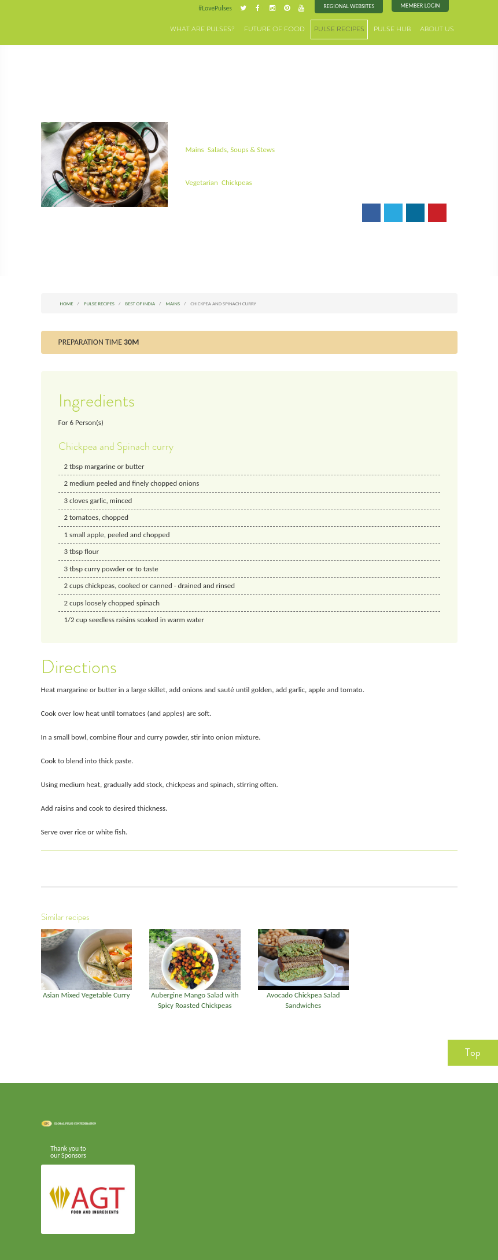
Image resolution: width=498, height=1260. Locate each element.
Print (236, 212)
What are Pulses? (225, 28)
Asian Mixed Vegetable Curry (86, 988)
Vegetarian (201, 182)
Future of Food (289, 28)
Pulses (70, 24)
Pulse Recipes (349, 28)
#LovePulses (218, 8)
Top (473, 1044)
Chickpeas (235, 182)
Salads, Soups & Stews (239, 149)
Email (201, 212)
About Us (439, 28)
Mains (194, 149)
